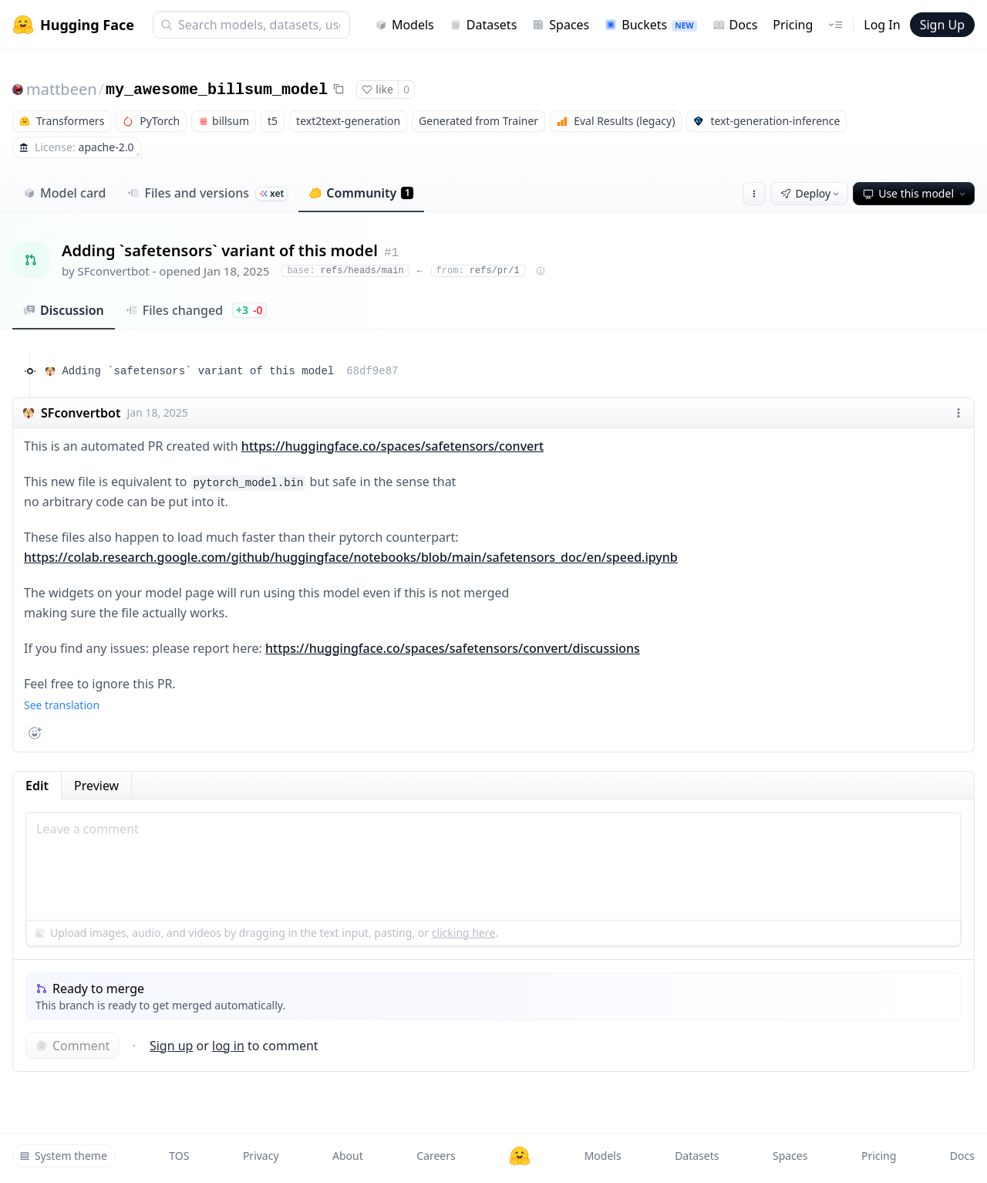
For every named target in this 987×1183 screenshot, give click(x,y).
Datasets (483, 24)
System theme (63, 1155)
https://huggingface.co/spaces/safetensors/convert (392, 446)
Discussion (63, 310)
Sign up (172, 1045)
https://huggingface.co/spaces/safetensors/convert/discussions (452, 648)
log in (228, 1045)
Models (404, 24)
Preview (96, 785)
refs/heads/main (345, 270)
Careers (435, 1155)
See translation (61, 705)
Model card (64, 192)
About (347, 1155)
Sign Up (942, 24)
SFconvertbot (114, 271)
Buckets (650, 24)
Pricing (793, 24)
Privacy (261, 1155)
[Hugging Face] (520, 1156)
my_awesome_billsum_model (217, 90)
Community (361, 192)
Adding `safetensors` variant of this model (230, 371)
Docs (735, 24)
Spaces (560, 24)
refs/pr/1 (478, 270)
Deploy (811, 193)
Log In (882, 24)
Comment (72, 1045)
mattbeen (61, 89)
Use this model (915, 193)
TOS (179, 1155)
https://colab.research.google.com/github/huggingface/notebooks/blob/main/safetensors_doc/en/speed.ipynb (351, 557)
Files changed (196, 310)
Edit (37, 785)
